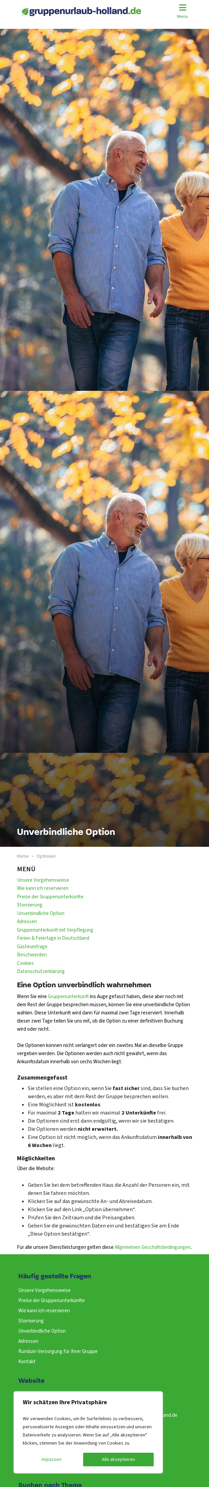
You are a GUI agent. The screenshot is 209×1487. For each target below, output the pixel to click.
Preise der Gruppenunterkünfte (50, 896)
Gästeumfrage (32, 946)
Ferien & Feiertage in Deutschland (53, 938)
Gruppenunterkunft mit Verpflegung (55, 930)
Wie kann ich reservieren (43, 888)
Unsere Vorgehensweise (43, 880)
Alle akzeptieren (118, 1459)
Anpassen (51, 1459)
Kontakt (27, 1361)
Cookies (25, 963)
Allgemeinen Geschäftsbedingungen (153, 1247)
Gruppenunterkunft (69, 996)
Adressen (27, 921)
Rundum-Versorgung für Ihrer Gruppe (58, 1351)
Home (23, 856)
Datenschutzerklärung (41, 971)
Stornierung (29, 905)
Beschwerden (32, 954)
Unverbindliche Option (40, 913)
